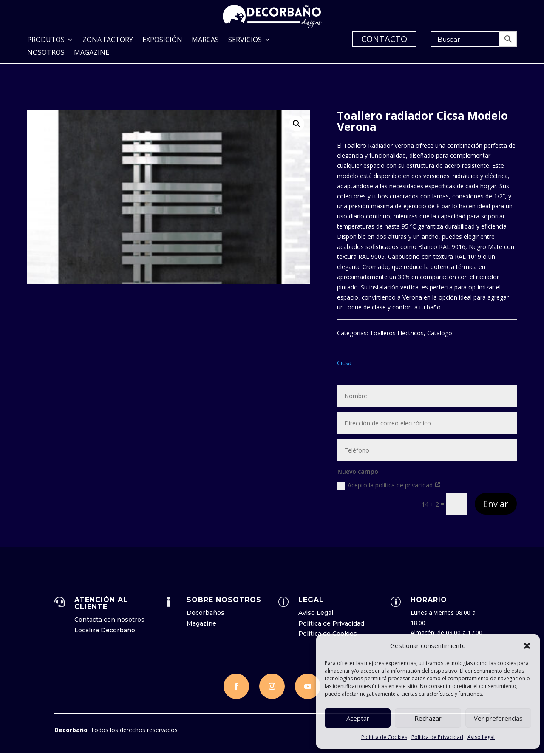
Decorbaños (205, 612)
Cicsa (344, 362)
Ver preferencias (498, 718)
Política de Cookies (384, 737)
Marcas (205, 40)
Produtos (46, 40)
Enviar (495, 503)
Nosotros (46, 53)
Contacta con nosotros (109, 619)
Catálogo (439, 332)
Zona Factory (107, 40)
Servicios (245, 40)
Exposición (162, 40)
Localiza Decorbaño (104, 629)
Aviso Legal (481, 737)
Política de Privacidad (437, 737)
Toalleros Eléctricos (397, 332)
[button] (527, 646)
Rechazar (428, 718)
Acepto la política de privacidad (389, 484)
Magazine (91, 53)
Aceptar (357, 718)
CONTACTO (384, 39)
